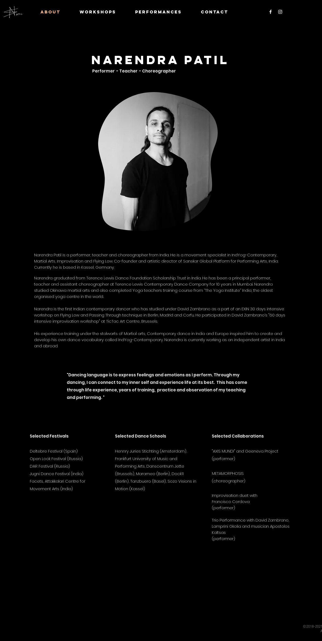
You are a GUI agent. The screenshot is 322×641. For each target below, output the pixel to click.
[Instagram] (280, 11)
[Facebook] (270, 11)
